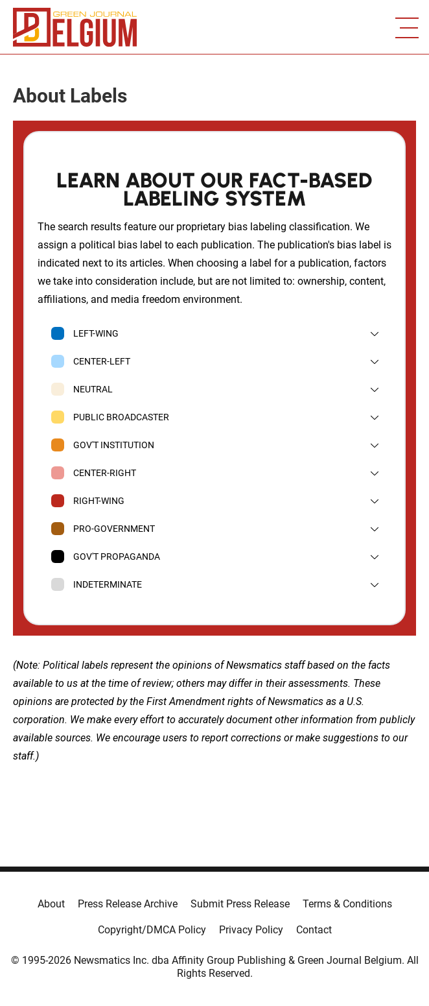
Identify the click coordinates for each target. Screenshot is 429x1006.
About (51, 904)
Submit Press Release (240, 904)
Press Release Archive (128, 904)
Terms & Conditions (347, 904)
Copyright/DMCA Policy (152, 930)
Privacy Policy (251, 930)
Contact (314, 930)
